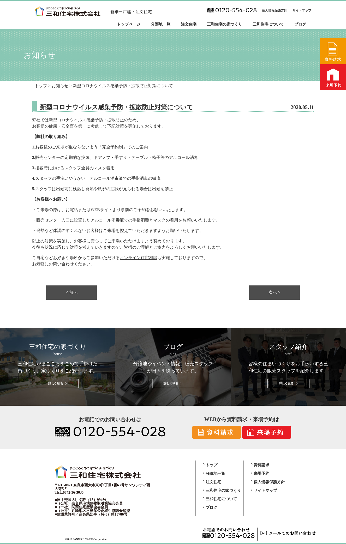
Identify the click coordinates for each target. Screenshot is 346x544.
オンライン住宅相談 (138, 257)
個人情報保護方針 (274, 10)
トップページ (128, 24)
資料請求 (261, 465)
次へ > (274, 292)
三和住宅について (268, 24)
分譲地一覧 (160, 24)
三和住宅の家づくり (224, 24)
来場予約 (261, 473)
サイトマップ (302, 10)
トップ (211, 465)
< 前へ (71, 292)
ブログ (300, 24)
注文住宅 (188, 24)
